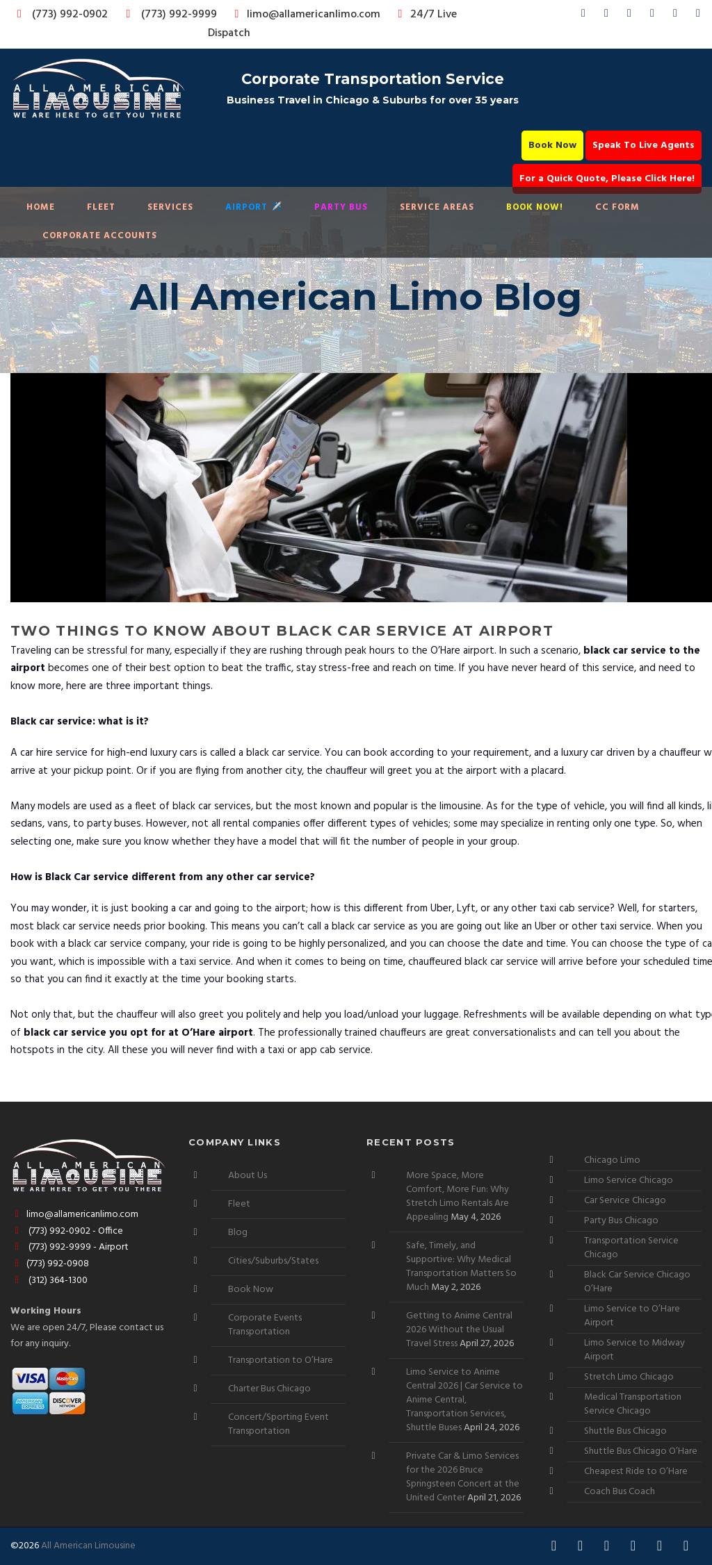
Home (40, 207)
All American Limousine (88, 1546)
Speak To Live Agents (643, 146)
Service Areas (437, 207)
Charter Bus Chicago (269, 1389)
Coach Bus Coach (619, 1492)
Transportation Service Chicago (631, 1248)
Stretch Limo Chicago (629, 1377)
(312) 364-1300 (49, 1281)
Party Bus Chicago (621, 1221)
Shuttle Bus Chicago (625, 1431)
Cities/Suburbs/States (273, 1261)
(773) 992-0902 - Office (66, 1231)
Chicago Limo (612, 1160)
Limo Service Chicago (628, 1181)
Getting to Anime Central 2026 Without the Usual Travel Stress (459, 1330)
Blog (238, 1233)
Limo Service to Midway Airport (634, 1350)
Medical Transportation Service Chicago (632, 1404)
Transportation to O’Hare (280, 1360)
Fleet (101, 207)
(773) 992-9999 (167, 15)
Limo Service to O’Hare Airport (632, 1316)
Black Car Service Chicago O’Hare (637, 1282)
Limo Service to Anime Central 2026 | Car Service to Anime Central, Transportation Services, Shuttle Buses (464, 1400)
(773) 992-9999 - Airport (69, 1247)
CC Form (617, 207)
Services (170, 207)
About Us (247, 1176)
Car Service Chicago (625, 1201)
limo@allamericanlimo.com (304, 15)
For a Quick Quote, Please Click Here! (607, 179)
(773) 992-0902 (60, 15)
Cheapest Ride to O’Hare (636, 1472)
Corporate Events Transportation (265, 1325)
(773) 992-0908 (49, 1264)
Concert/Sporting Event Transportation (278, 1424)
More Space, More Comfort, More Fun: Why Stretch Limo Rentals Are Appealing (457, 1196)
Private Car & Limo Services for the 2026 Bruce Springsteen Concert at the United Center (462, 1477)
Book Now (552, 146)
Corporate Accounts (99, 236)
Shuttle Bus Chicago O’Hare (640, 1451)
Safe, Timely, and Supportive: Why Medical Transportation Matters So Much (461, 1266)
